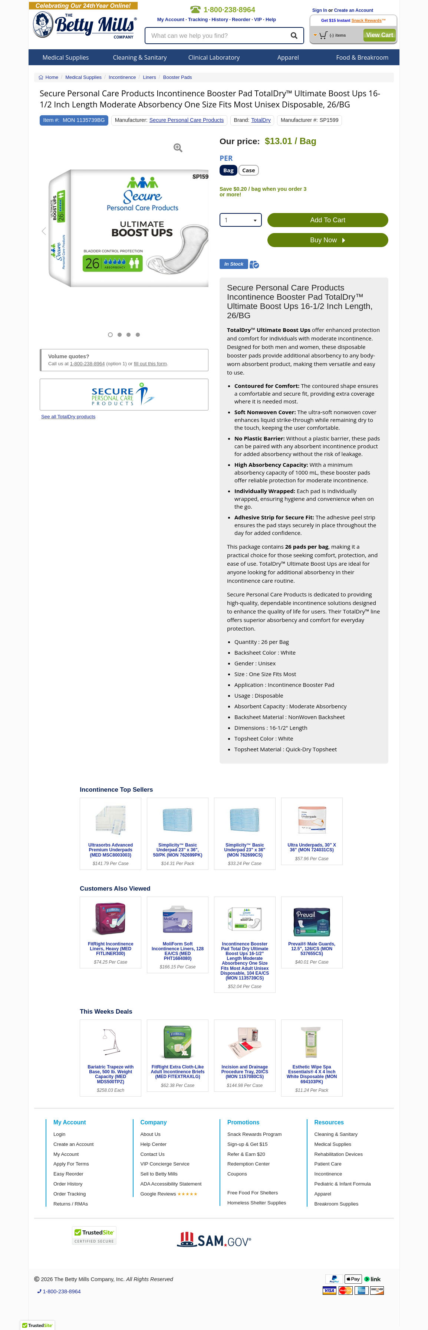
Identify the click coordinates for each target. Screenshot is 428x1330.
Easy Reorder (68, 1174)
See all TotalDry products (68, 416)
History (219, 19)
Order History (67, 1184)
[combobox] (241, 220)
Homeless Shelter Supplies (256, 1203)
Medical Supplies (66, 57)
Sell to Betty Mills (159, 1174)
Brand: (241, 120)
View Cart (379, 35)
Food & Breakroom (362, 57)
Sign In (319, 10)
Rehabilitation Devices (339, 1154)
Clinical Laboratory (214, 57)
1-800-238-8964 (87, 363)
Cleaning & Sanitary (140, 57)
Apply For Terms (71, 1164)
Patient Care (328, 1164)
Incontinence (328, 1174)
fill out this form (150, 363)
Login (59, 1134)
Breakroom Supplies (337, 1204)
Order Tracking (69, 1194)
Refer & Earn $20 (246, 1154)
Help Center (154, 1144)
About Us (151, 1134)
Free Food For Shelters (252, 1193)
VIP (258, 19)
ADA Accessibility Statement (171, 1184)
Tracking (198, 19)
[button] (46, 237)
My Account (170, 19)
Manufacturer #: (299, 120)
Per (226, 157)
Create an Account (353, 10)
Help (271, 19)
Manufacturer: (131, 120)
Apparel (288, 57)
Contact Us (153, 1154)
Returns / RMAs (70, 1204)
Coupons (237, 1174)
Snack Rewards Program (254, 1134)
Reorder (241, 19)
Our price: (240, 141)
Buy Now (327, 240)
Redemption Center (248, 1164)
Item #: (51, 120)
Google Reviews (158, 1194)
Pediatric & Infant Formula (343, 1184)
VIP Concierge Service (165, 1164)
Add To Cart (328, 220)
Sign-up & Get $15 (247, 1144)
